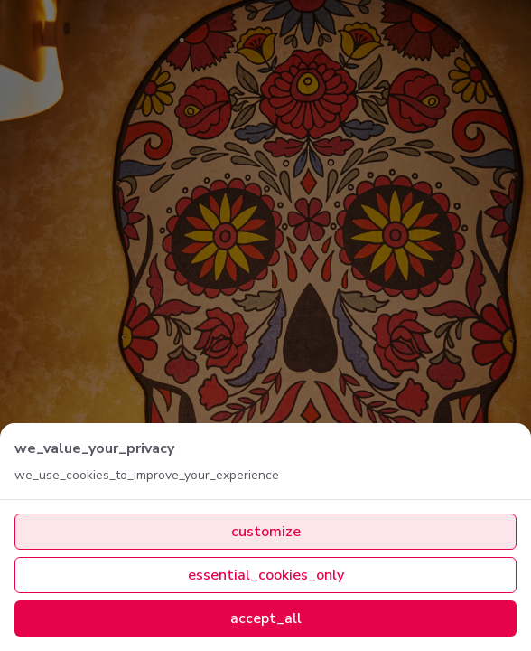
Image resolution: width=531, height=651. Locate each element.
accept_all (266, 618)
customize (266, 532)
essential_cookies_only (266, 575)
